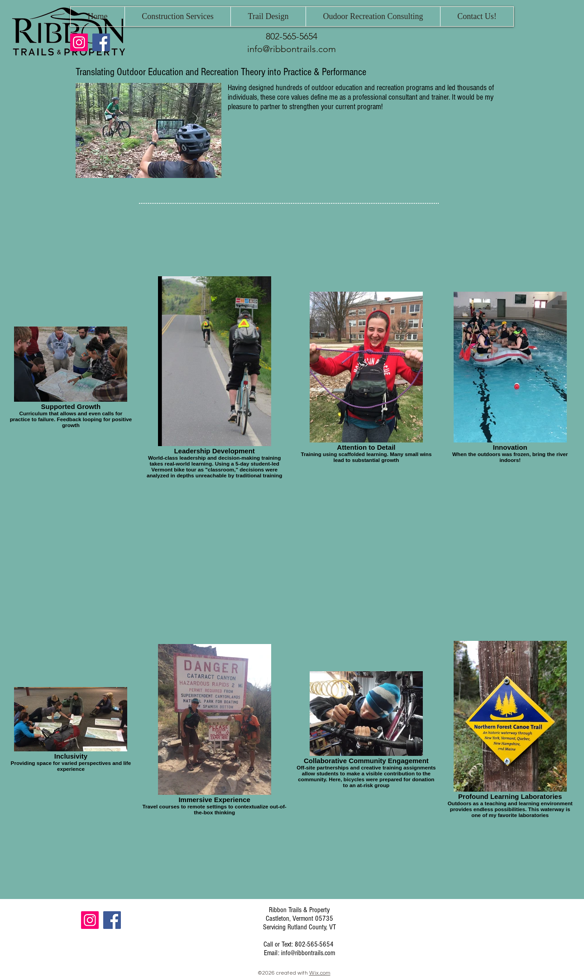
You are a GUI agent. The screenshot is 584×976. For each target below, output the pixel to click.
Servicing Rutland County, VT (299, 927)
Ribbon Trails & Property (299, 910)
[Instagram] (79, 42)
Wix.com (319, 973)
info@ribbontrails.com (291, 48)
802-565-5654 (291, 36)
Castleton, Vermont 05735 (299, 918)
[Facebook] (101, 42)
